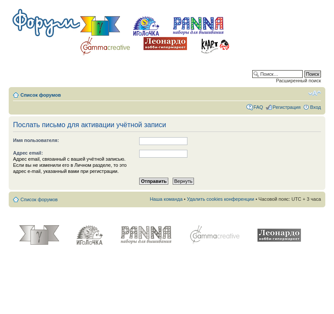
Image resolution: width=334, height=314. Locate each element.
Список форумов (40, 95)
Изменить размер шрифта (314, 93)
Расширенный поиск (298, 80)
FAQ (258, 107)
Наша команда (166, 199)
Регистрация (287, 107)
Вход (315, 107)
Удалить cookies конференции (220, 199)
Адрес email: (28, 152)
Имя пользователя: (36, 140)
